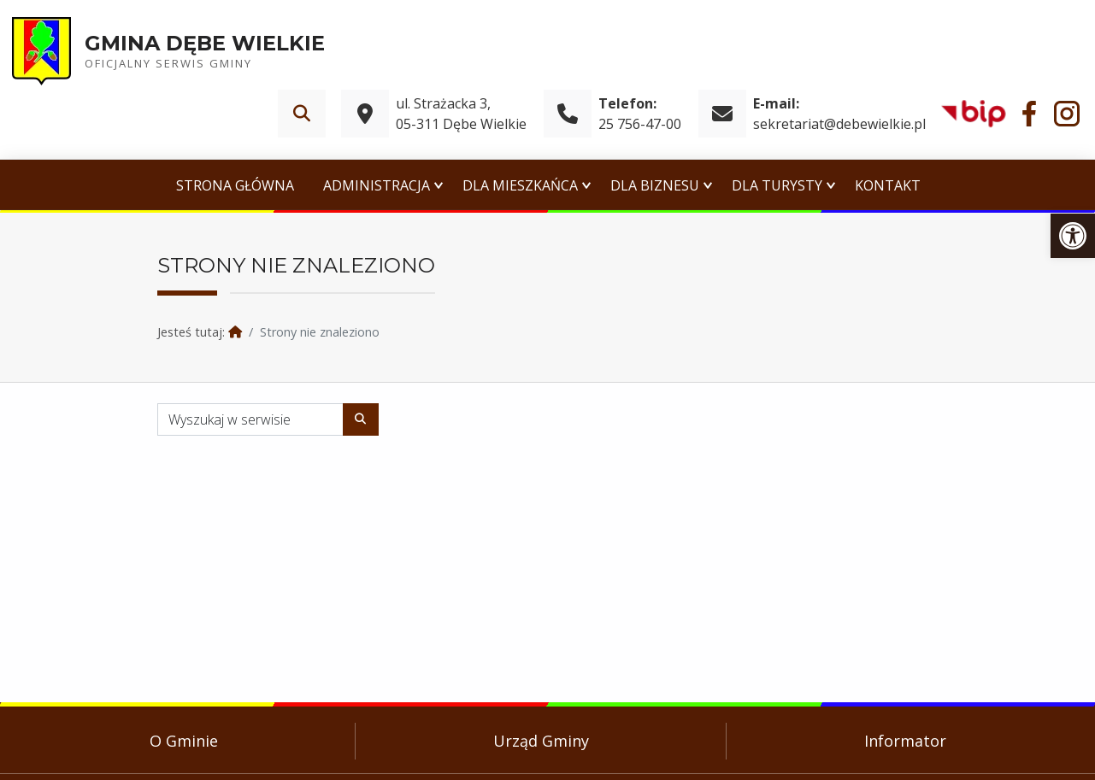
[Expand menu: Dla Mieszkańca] (586, 185)
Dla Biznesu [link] (654, 185)
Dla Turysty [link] (777, 185)
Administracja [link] (376, 185)
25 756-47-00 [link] (639, 123)
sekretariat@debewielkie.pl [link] (839, 123)
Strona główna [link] (235, 185)
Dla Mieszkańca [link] (520, 185)
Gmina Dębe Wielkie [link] (205, 43)
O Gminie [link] (184, 740)
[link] (1073, 236)
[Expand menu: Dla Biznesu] (708, 185)
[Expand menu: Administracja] (438, 185)
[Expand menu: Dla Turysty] (831, 185)
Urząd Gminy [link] (541, 740)
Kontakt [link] (888, 185)
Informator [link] (905, 740)
